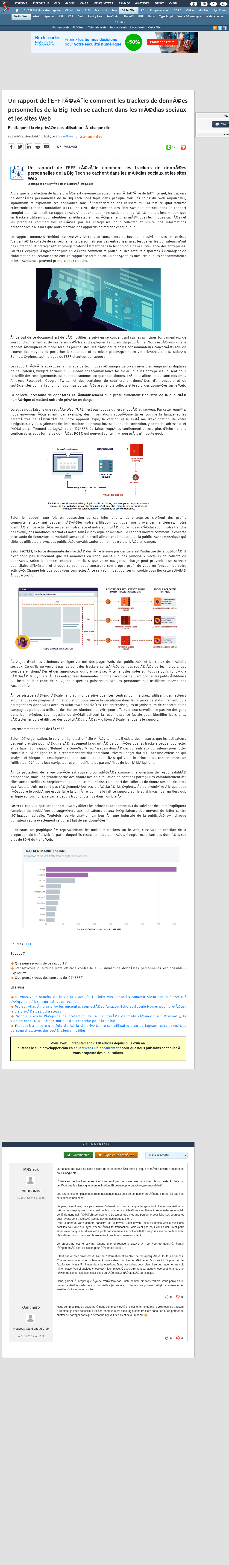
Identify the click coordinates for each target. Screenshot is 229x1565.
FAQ (57, 4)
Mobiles (203, 10)
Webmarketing (215, 16)
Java (114, 10)
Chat (83, 4)
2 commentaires (91, 137)
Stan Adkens (64, 137)
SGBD (178, 10)
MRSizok (31, 1169)
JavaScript (113, 16)
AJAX (36, 16)
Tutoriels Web (97, 27)
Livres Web (137, 27)
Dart (80, 16)
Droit (159, 4)
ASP (60, 16)
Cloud (69, 10)
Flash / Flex (95, 16)
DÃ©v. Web (129, 10)
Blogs (70, 4)
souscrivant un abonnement (97, 1048)
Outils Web (155, 27)
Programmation (159, 10)
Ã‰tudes (142, 4)
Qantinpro (31, 1307)
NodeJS (129, 16)
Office (190, 10)
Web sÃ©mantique (189, 16)
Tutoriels (40, 4)
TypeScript (166, 16)
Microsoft (101, 10)
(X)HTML (119, 22)
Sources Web (117, 27)
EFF (29, 944)
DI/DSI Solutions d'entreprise (42, 10)
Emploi (124, 4)
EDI (143, 10)
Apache (49, 16)
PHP (141, 16)
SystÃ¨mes (220, 10)
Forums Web (60, 27)
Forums (21, 4)
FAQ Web (78, 27)
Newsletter (103, 4)
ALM (87, 10)
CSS (70, 16)
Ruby (151, 16)
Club (173, 4)
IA (78, 10)
